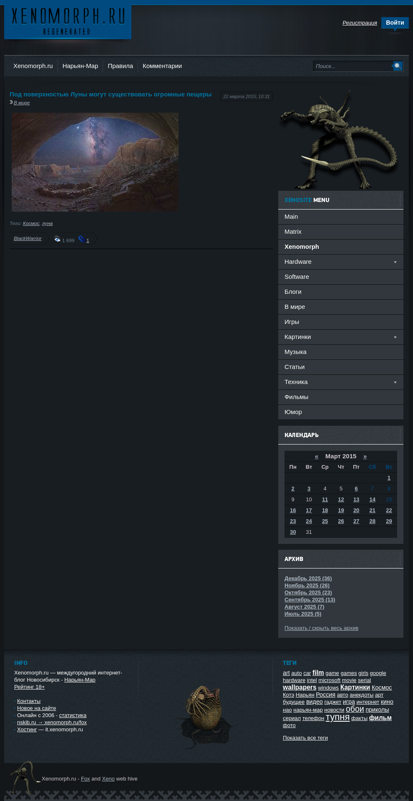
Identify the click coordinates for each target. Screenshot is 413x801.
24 (309, 521)
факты (359, 718)
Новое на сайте (36, 708)
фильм (380, 717)
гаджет (332, 702)
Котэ (288, 695)
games (348, 673)
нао (287, 710)
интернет (368, 702)
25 (325, 521)
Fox (85, 779)
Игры (292, 321)
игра (349, 701)
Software (297, 276)
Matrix (293, 231)
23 (293, 521)
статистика (72, 715)
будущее (294, 702)
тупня (338, 717)
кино (387, 701)
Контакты (28, 701)
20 (356, 510)
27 (356, 521)
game (332, 673)
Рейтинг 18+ (29, 687)
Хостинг (27, 729)
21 (372, 510)
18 (325, 510)
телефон (313, 718)
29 (389, 521)
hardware (294, 680)
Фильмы (296, 396)
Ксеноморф (67, 20)
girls (363, 673)
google (378, 673)
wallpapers (300, 687)
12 (341, 499)
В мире (22, 102)
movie (349, 680)
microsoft (329, 680)
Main (291, 216)
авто (342, 695)
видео (314, 701)
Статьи (295, 366)
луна (47, 223)
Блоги (293, 291)
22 (389, 510)
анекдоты (361, 695)
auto (296, 673)
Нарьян (305, 695)
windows (328, 688)
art (286, 673)
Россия (325, 694)
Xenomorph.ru (33, 65)
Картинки (355, 687)
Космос (31, 223)
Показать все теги (305, 738)
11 (325, 499)
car (307, 673)
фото (289, 725)
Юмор (293, 411)
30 (293, 532)
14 (372, 499)
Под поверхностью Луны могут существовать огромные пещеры (111, 94)
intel (312, 680)
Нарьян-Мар (80, 65)
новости (334, 710)
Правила (120, 65)
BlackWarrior (28, 238)
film (318, 672)
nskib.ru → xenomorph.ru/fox (52, 722)
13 (356, 499)
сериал (292, 718)
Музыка (296, 351)
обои (355, 708)
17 (309, 510)
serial (364, 680)
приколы (377, 709)
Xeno (108, 779)
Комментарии (162, 65)
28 (372, 521)
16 (293, 510)
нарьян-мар (307, 710)
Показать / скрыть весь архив (321, 628)
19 (341, 510)
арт (379, 695)
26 (341, 521)
